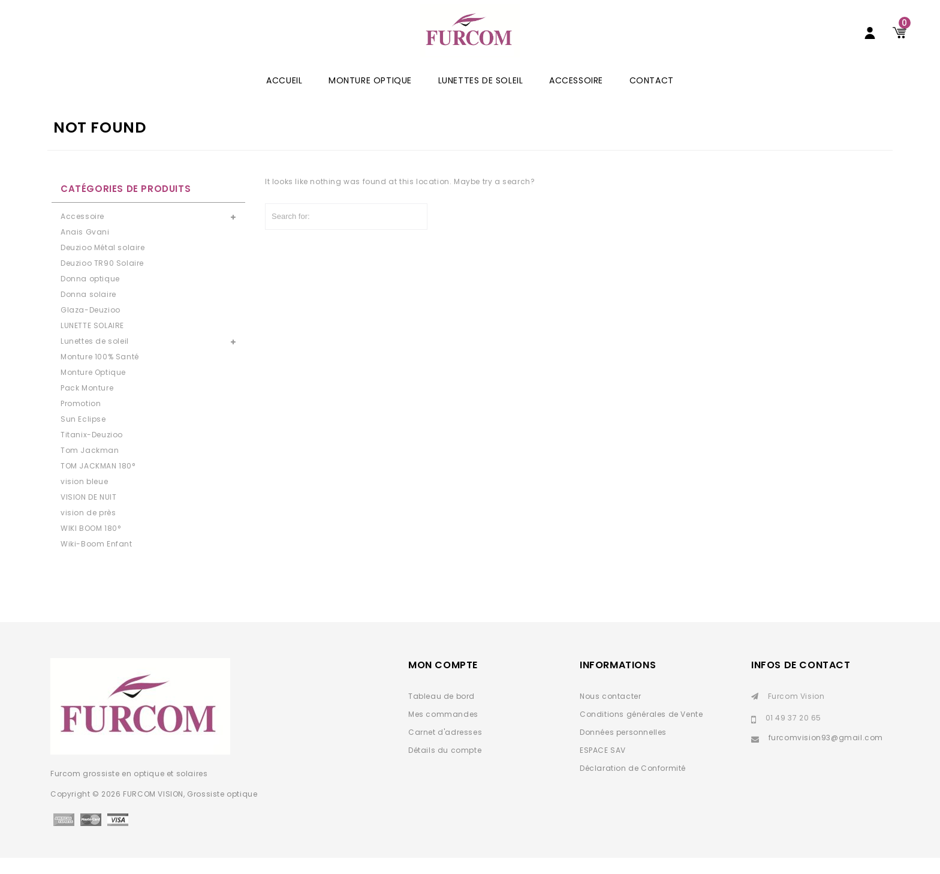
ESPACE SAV (603, 766)
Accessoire (576, 97)
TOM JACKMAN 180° (98, 482)
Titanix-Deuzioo (92, 451)
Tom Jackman (90, 466)
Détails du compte (444, 766)
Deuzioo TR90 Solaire (102, 279)
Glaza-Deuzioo (90, 326)
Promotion (81, 420)
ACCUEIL (284, 97)
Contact (651, 97)
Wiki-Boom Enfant (96, 560)
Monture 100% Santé (100, 373)
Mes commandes (443, 730)
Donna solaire (88, 310)
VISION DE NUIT (88, 513)
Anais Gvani (85, 248)
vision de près (88, 529)
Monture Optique (370, 97)
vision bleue (84, 497)
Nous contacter (610, 712)
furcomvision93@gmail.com (826, 754)
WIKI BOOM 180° (90, 544)
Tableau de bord (441, 712)
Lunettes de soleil (480, 97)
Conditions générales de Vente (641, 730)
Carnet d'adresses (445, 748)
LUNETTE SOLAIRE (92, 342)
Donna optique (90, 295)
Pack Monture (87, 404)
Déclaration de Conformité (633, 784)
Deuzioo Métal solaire (103, 264)
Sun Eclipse (83, 435)
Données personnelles (623, 748)
